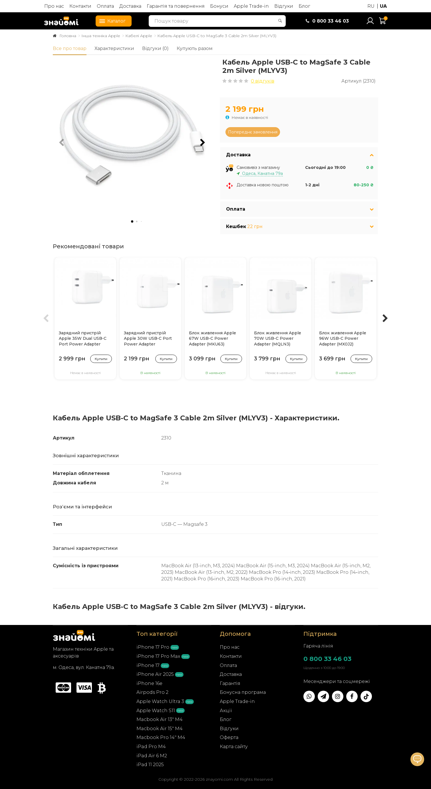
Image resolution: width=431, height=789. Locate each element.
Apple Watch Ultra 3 (160, 701)
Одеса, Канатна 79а (261, 173)
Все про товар (69, 48)
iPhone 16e (149, 683)
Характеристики (114, 48)
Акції (226, 710)
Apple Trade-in (251, 6)
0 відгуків (262, 81)
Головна (67, 35)
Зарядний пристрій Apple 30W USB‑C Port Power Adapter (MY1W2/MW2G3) (148, 338)
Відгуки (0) (155, 48)
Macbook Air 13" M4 (159, 719)
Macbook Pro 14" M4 (160, 737)
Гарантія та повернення (176, 6)
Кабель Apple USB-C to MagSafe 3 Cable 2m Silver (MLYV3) (216, 35)
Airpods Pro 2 (152, 692)
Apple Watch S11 (155, 710)
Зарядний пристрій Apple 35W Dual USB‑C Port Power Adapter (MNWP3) (82, 338)
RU (370, 6)
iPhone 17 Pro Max (158, 656)
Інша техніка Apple (100, 35)
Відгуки (283, 6)
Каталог (111, 20)
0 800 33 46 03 (327, 659)
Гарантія (230, 683)
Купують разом (195, 48)
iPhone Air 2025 (155, 674)
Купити (101, 359)
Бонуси (219, 6)
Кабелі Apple (138, 35)
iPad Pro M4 (151, 746)
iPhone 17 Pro (152, 647)
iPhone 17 (148, 665)
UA (383, 6)
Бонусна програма (243, 692)
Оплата (105, 6)
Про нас (54, 6)
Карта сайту (234, 746)
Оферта (229, 737)
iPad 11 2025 (150, 764)
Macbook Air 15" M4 (159, 728)
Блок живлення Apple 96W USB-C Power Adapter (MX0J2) (342, 338)
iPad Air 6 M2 (151, 755)
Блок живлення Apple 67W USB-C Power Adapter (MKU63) (212, 338)
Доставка (130, 6)
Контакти (80, 6)
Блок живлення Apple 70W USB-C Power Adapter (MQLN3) (277, 338)
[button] (203, 142)
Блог (304, 6)
